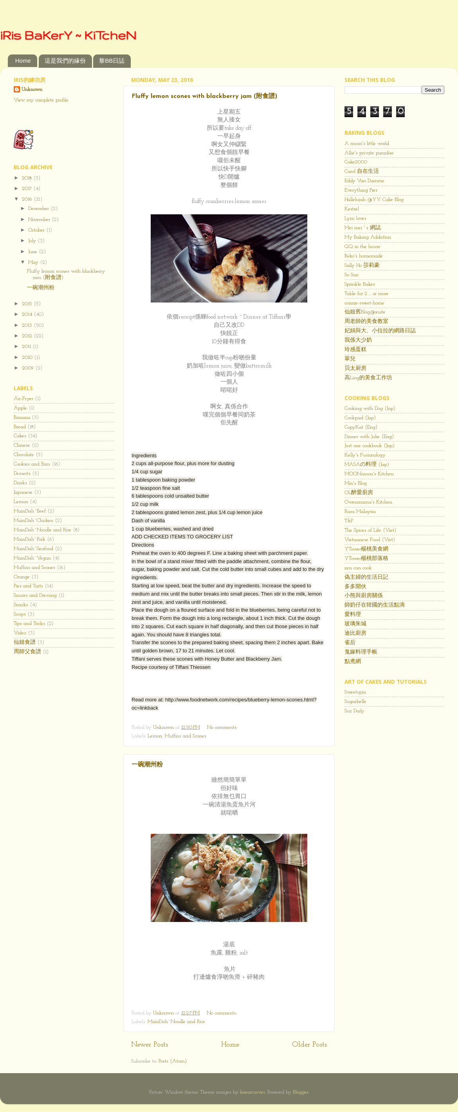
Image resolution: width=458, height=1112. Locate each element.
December (39, 208)
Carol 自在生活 (361, 171)
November (40, 219)
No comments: (223, 727)
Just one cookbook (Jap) (369, 445)
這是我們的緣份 (65, 60)
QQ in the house (362, 246)
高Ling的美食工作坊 (368, 377)
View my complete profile (41, 100)
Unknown (32, 89)
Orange (22, 577)
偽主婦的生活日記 (366, 577)
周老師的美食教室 (366, 321)
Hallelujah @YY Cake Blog (374, 199)
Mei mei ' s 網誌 (362, 227)
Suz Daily (354, 711)
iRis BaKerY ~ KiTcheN (68, 35)
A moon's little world (366, 143)
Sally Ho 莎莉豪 (362, 265)
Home (23, 60)
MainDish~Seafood (33, 548)
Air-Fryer (23, 398)
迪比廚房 (355, 633)
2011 (27, 346)
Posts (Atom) (173, 1061)
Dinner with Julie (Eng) (369, 436)
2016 (28, 199)
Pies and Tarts (28, 586)
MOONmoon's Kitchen (369, 473)
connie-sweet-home (364, 303)
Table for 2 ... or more (366, 293)
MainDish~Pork (29, 539)
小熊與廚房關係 (363, 595)
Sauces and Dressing (35, 595)
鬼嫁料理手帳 (360, 652)
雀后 (349, 642)
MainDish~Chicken (33, 520)
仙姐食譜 (25, 642)
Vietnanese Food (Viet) (369, 539)
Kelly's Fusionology (365, 455)
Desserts (22, 473)
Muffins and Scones (185, 736)
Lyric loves (355, 218)
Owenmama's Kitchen (368, 502)
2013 (28, 325)
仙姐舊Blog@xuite (365, 312)
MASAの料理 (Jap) (366, 464)
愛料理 (352, 614)
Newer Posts (149, 1045)
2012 (28, 336)
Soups (20, 614)
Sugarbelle (355, 701)
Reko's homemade (363, 256)
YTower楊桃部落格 (366, 558)
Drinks (20, 482)
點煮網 (352, 661)
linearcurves (252, 1092)
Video (20, 633)
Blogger (300, 1092)
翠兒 (349, 359)
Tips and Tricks (29, 623)
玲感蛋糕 (355, 349)
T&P (348, 520)
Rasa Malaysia (360, 511)
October (37, 230)
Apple (20, 408)
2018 (27, 178)
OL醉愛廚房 (358, 492)
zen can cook (358, 567)
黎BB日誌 (111, 60)
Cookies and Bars (32, 464)
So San (351, 274)
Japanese (23, 492)
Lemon (155, 736)
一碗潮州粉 (147, 765)
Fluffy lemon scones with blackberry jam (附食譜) (204, 96)
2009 (28, 368)
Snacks (21, 604)
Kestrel (351, 209)
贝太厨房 (355, 368)
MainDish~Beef (30, 511)
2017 (27, 188)
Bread (20, 426)
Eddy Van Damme (364, 180)
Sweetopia (355, 692)
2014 (28, 314)
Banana (22, 417)
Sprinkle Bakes (359, 284)
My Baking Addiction (367, 237)
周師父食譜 (27, 651)
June (33, 251)
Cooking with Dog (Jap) (369, 408)
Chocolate (24, 454)
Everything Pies (360, 190)
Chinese (22, 445)
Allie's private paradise (369, 153)
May (34, 262)
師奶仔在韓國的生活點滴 (374, 605)
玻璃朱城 (355, 624)
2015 (28, 303)
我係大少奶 (358, 340)
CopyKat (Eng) (360, 427)
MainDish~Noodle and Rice (176, 1021)
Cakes (20, 435)
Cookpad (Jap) (360, 417)
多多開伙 (355, 586)
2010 (28, 357)
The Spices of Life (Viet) (370, 530)
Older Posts (309, 1045)
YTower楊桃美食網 (366, 549)
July (33, 240)
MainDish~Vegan (32, 558)
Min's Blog (355, 483)
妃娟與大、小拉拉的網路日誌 (380, 330)
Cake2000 (355, 162)
